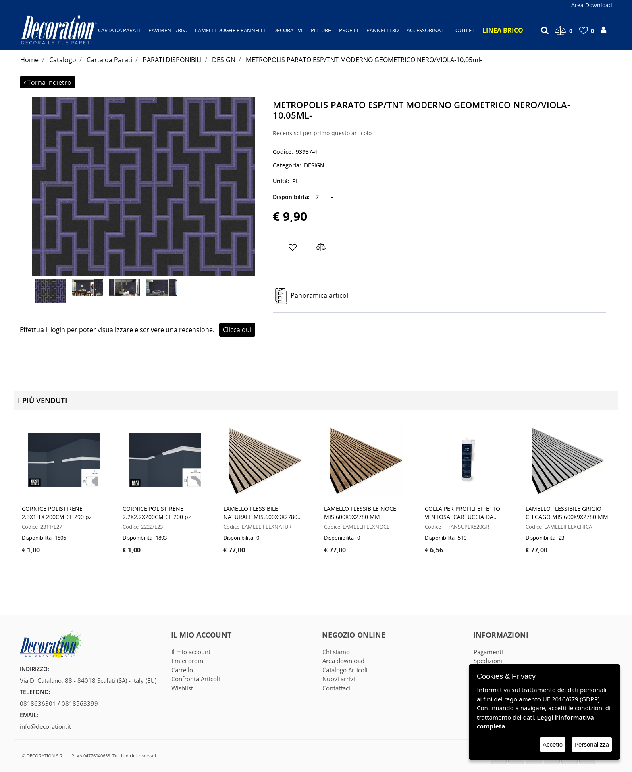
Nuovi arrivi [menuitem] (338, 679)
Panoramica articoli (320, 295)
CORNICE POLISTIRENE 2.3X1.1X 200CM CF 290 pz (57, 513)
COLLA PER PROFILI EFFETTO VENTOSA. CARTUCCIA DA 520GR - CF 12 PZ (462, 513)
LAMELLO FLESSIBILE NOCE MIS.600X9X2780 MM (360, 513)
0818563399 (80, 703)
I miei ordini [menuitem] (188, 661)
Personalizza (591, 744)
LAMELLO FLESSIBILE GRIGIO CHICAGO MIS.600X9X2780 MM (567, 513)
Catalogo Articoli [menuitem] (345, 670)
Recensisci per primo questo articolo (322, 133)
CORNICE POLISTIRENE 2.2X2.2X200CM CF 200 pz (157, 513)
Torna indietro (47, 82)
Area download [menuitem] (343, 661)
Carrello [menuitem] (182, 670)
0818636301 (38, 703)
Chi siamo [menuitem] (336, 652)
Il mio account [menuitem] (190, 652)
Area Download (591, 5)
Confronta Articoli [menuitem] (195, 679)
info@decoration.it (45, 726)
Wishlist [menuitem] (182, 688)
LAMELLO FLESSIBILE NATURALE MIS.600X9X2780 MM (260, 513)
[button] (143, 185)
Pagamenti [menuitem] (488, 652)
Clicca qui (237, 329)
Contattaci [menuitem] (336, 688)
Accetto (553, 744)
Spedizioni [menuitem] (488, 661)
